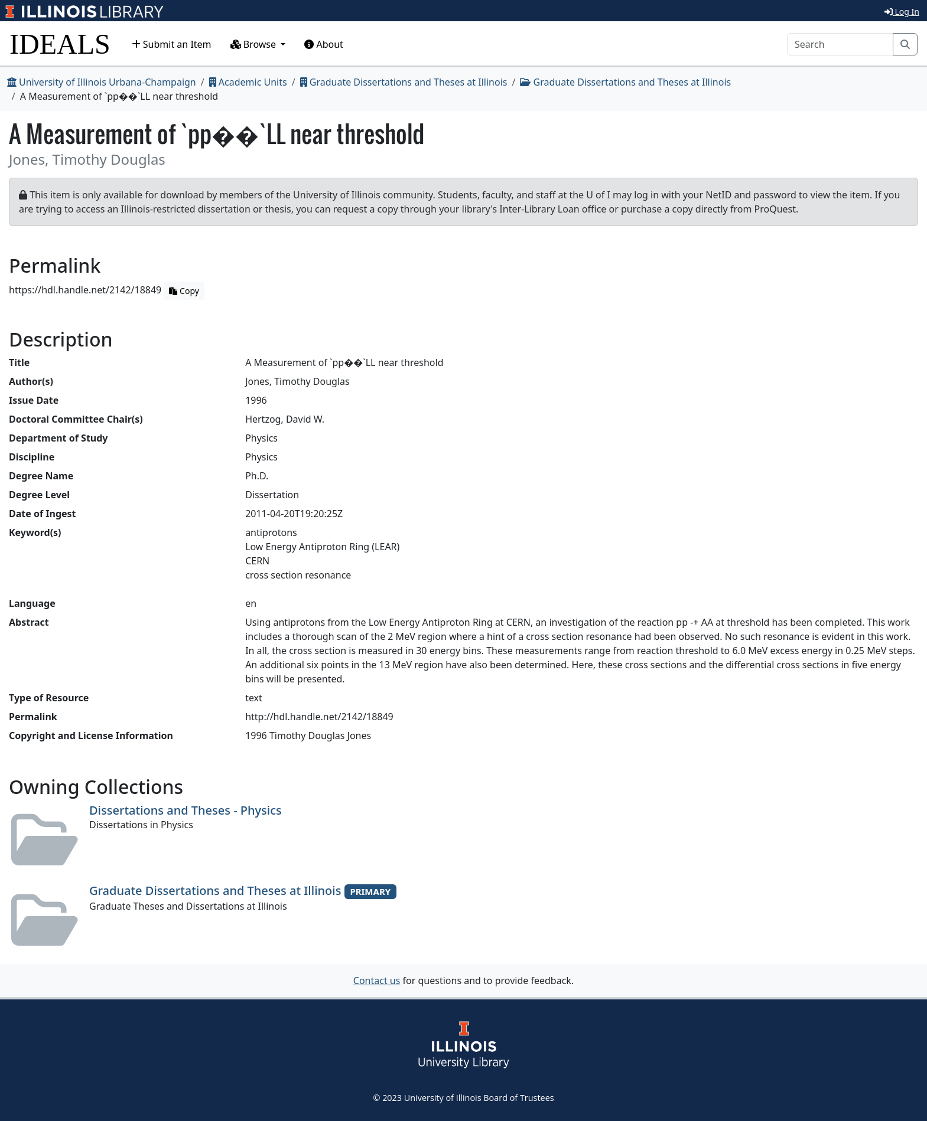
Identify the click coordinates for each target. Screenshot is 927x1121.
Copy (184, 290)
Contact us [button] (377, 980)
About (323, 44)
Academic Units (248, 82)
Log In (901, 11)
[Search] (840, 44)
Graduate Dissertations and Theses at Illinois (404, 82)
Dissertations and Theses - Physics (185, 810)
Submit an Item (172, 44)
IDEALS (59, 44)
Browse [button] (254, 44)
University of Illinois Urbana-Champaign (101, 82)
